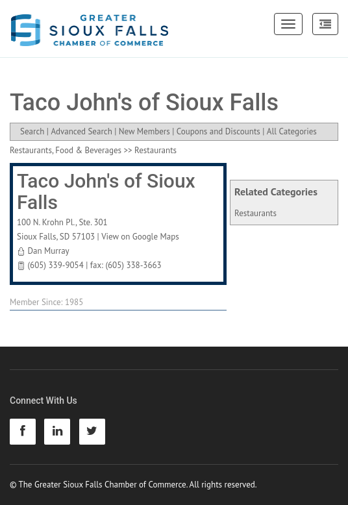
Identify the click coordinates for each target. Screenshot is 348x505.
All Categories (292, 131)
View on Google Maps (140, 236)
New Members (144, 131)
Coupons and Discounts (218, 131)
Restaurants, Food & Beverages (65, 150)
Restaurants (255, 213)
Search (32, 131)
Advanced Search (81, 131)
